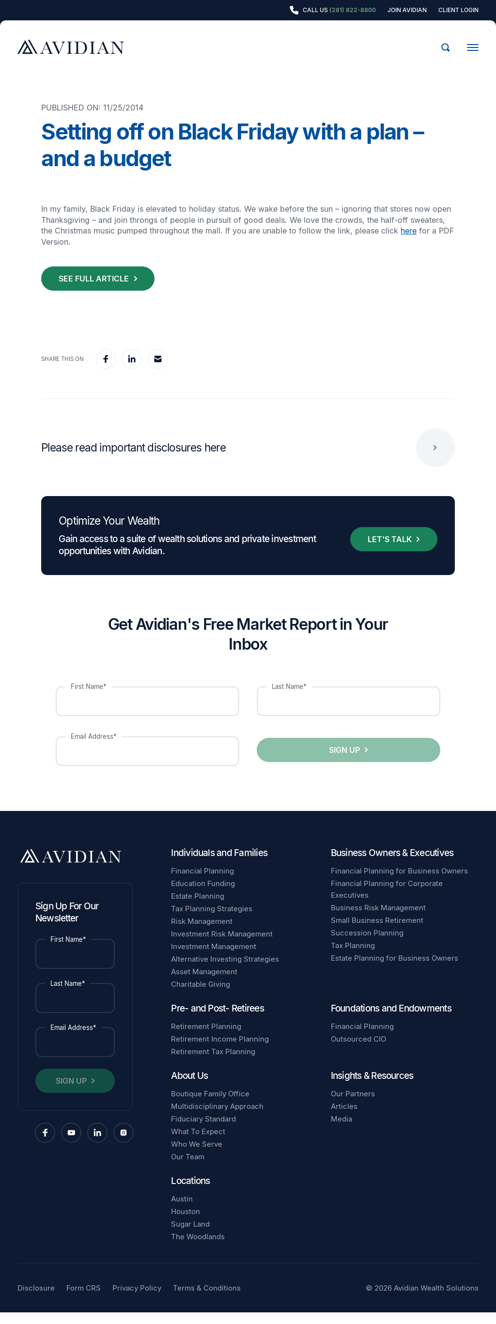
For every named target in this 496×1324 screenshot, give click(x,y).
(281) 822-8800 (352, 10)
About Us (189, 1087)
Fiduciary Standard (203, 1130)
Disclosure (36, 1299)
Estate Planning (197, 907)
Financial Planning (202, 882)
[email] (158, 370)
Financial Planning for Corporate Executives (387, 900)
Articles (344, 1117)
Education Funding (203, 895)
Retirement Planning (206, 1038)
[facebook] (105, 370)
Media (341, 1130)
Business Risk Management (378, 919)
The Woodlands (198, 1248)
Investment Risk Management (222, 945)
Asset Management (204, 983)
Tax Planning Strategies (211, 920)
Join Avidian (407, 10)
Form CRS (83, 1299)
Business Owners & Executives (392, 864)
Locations (190, 1192)
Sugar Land (190, 1235)
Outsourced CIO (358, 1050)
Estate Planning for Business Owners (394, 969)
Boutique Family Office (210, 1105)
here (409, 242)
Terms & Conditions (207, 1299)
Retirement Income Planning (220, 1050)
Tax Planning (353, 957)
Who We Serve (196, 1155)
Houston (185, 1223)
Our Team (187, 1168)
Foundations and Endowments (391, 1020)
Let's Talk (390, 551)
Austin (182, 1210)
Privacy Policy (136, 1299)
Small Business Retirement (377, 931)
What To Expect (198, 1143)
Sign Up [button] (344, 761)
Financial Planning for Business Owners (399, 882)
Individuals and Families (219, 864)
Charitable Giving (200, 995)
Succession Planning (367, 944)
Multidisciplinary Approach (217, 1117)
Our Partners (353, 1105)
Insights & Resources (372, 1087)
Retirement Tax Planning (213, 1063)
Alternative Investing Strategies (225, 970)
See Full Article (94, 290)
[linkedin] (132, 370)
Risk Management (201, 932)
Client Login (458, 10)
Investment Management (213, 958)
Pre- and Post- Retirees (217, 1020)
